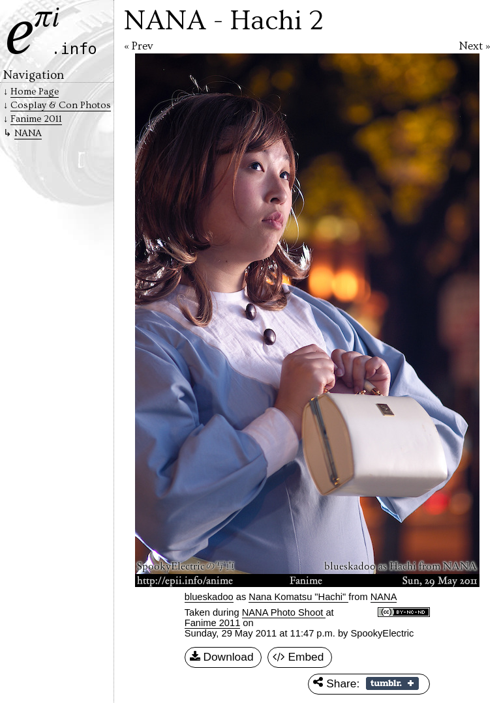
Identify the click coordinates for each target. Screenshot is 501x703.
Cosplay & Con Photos (60, 105)
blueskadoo (209, 597)
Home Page (34, 91)
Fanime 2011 (213, 623)
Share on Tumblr (392, 683)
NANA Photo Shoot (284, 612)
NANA (28, 133)
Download (222, 657)
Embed (298, 657)
